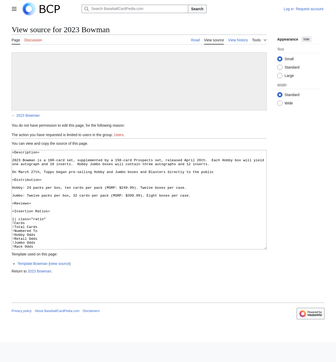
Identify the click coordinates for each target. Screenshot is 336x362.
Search (197, 9)
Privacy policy (22, 330)
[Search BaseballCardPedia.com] (135, 9)
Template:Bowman (32, 283)
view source (59, 283)
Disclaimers (91, 330)
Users (119, 135)
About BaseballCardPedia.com (57, 330)
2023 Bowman (28, 115)
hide (306, 39)
